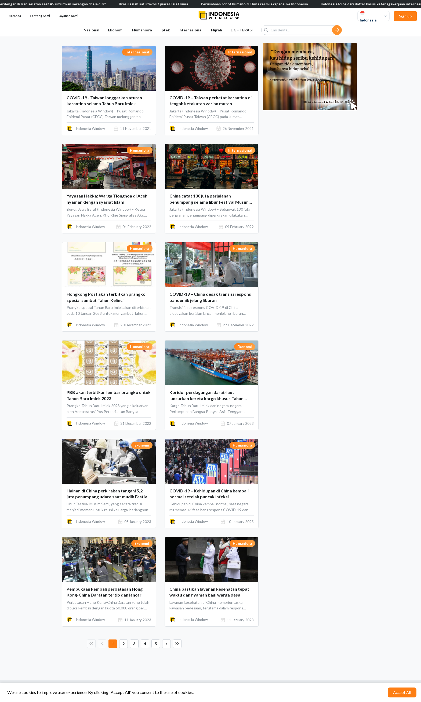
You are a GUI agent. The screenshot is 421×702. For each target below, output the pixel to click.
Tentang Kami (40, 16)
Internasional (190, 30)
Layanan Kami (68, 16)
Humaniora (142, 30)
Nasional (91, 30)
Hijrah (216, 30)
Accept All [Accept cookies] (402, 692)
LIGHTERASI (242, 30)
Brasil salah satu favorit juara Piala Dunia (160, 4)
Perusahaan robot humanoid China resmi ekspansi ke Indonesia (261, 4)
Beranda (15, 16)
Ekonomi (116, 30)
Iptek (165, 30)
